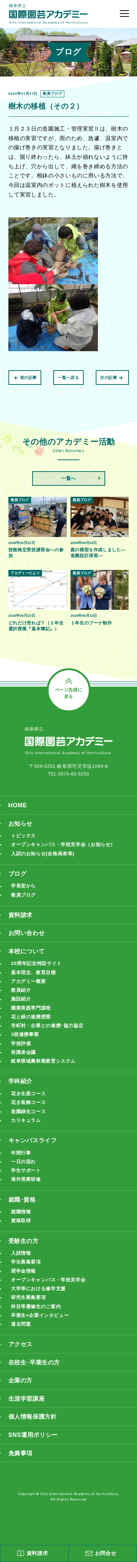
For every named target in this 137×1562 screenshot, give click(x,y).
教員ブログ (24, 903)
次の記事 (111, 377)
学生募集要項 (27, 1275)
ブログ (18, 881)
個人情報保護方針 (34, 1431)
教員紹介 (22, 1000)
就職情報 (22, 1224)
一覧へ (68, 478)
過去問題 (22, 1338)
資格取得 (22, 1233)
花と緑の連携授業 (32, 1027)
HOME (18, 812)
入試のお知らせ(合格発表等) (45, 861)
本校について (27, 960)
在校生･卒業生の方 (36, 1377)
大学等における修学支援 (40, 1302)
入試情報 (22, 1266)
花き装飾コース (29, 1113)
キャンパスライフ (34, 1152)
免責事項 (21, 1468)
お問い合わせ (27, 942)
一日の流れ (24, 1173)
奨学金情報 (24, 1284)
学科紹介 (21, 1092)
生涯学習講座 (27, 1413)
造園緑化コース (29, 1123)
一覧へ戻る (68, 377)
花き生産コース (29, 1105)
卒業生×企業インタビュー (42, 1329)
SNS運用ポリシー (34, 1450)
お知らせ (21, 830)
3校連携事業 (26, 1045)
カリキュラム (27, 1132)
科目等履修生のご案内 (37, 1320)
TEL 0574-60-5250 (68, 781)
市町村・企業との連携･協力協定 (50, 1036)
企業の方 (21, 1395)
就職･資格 (23, 1212)
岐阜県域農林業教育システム (45, 1072)
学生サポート (27, 1183)
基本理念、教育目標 (35, 982)
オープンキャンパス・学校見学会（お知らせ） (67, 852)
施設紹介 (22, 1008)
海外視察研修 (27, 1191)
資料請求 (21, 923)
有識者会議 (24, 1063)
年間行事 (22, 1164)
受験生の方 (24, 1253)
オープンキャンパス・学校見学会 (51, 1293)
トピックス (24, 843)
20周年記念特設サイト (38, 973)
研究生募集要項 (29, 1311)
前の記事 (25, 377)
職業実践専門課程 (32, 1018)
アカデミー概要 (29, 991)
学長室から (24, 894)
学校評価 (22, 1054)
